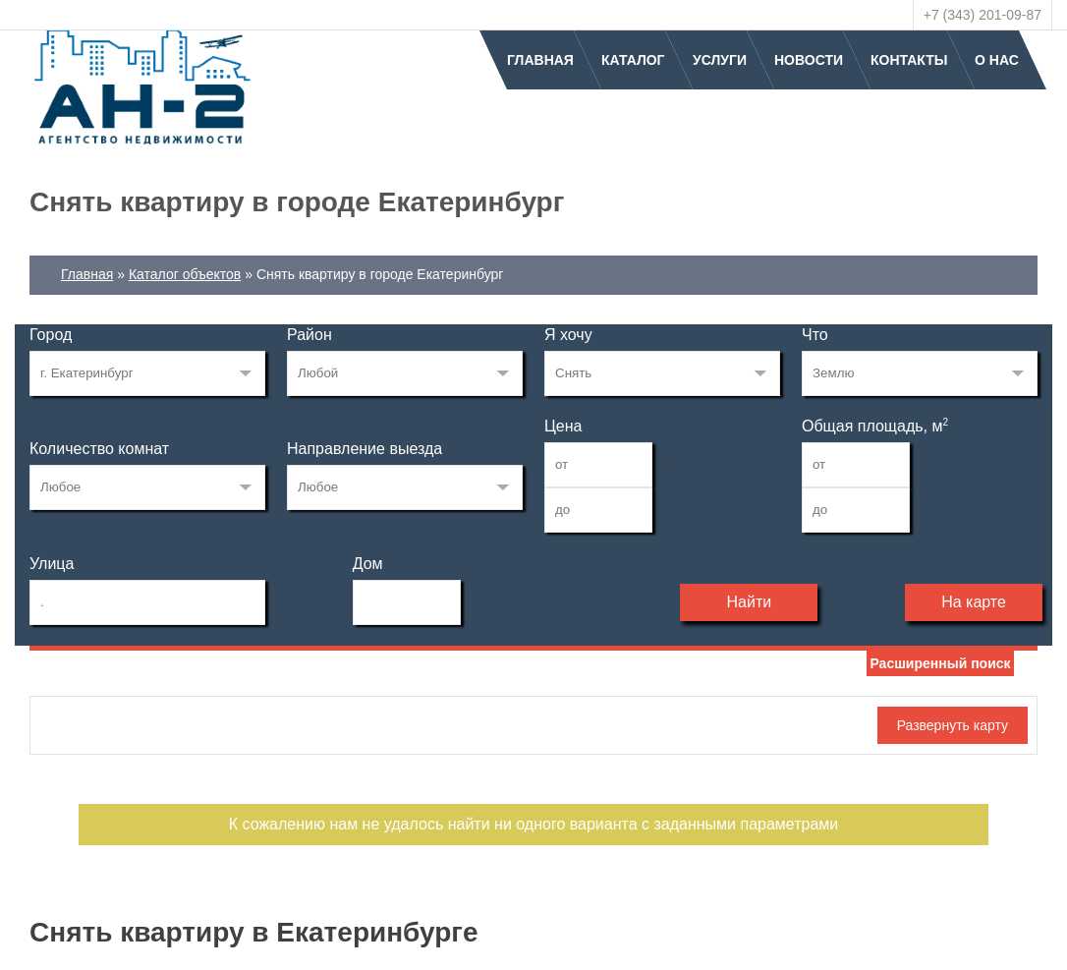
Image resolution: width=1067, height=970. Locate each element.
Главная (540, 60)
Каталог (633, 60)
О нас (997, 60)
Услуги (720, 60)
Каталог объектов (185, 274)
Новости (808, 60)
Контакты (908, 60)
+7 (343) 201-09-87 (982, 15)
